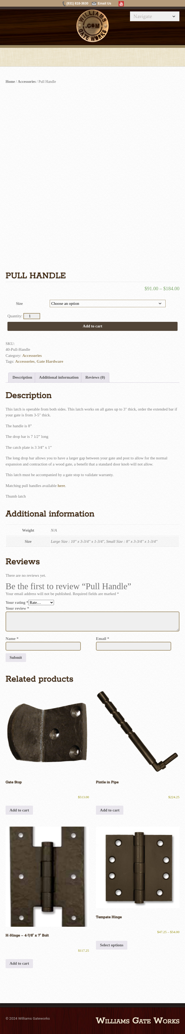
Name (12, 638)
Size (19, 303)
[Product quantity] (31, 316)
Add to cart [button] (19, 810)
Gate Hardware (50, 361)
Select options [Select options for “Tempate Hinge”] (111, 945)
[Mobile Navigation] (154, 16)
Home (10, 82)
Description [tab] (22, 377)
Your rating (17, 602)
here (61, 486)
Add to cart (92, 326)
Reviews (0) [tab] (95, 377)
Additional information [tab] (59, 377)
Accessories (27, 82)
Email (102, 638)
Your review (17, 608)
